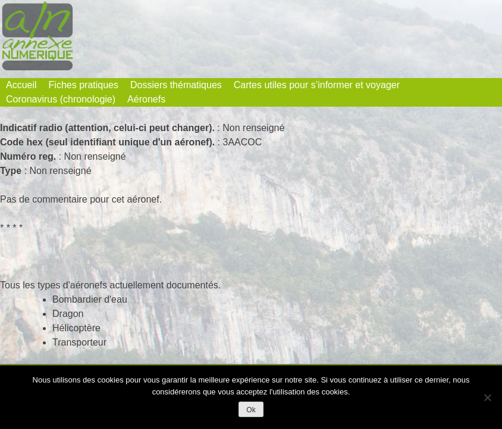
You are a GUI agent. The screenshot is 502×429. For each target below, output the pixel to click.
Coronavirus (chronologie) (60, 99)
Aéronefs (146, 99)
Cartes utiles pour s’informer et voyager (317, 85)
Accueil (21, 85)
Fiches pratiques (83, 85)
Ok (250, 410)
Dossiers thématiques (176, 85)
